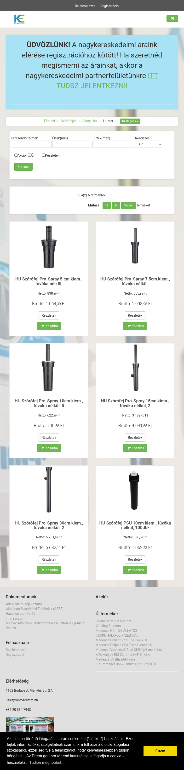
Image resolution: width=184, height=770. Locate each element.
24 (116, 205)
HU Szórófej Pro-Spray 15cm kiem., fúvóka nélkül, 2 (135, 403)
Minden (128, 205)
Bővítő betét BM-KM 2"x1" (115, 621)
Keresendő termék (24, 138)
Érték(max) (102, 138)
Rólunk (11, 628)
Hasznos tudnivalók (20, 614)
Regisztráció (109, 5)
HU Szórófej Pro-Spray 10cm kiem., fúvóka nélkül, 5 (49, 403)
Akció (20, 155)
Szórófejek (69, 121)
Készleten (51, 155)
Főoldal (49, 121)
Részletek (49, 315)
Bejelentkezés (85, 5)
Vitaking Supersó (108, 626)
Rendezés (142, 138)
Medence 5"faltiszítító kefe (115, 659)
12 (107, 205)
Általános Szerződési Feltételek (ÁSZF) (34, 609)
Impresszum (15, 618)
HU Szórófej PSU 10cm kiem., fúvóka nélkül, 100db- (135, 525)
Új (31, 155)
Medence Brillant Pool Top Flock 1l (121, 640)
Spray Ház (90, 121)
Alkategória (130, 121)
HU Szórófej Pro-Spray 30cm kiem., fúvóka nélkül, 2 (49, 525)
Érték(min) (60, 138)
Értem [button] (160, 751)
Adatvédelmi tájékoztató (24, 604)
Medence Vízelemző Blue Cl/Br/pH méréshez (129, 650)
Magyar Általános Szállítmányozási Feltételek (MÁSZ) (45, 623)
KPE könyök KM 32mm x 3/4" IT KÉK (123, 654)
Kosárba (49, 326)
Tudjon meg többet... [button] (46, 762)
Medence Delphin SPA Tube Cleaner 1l (124, 645)
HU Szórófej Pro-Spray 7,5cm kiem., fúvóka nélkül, (135, 281)
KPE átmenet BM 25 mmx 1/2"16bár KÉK (126, 664)
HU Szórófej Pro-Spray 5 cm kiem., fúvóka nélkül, (48, 281)
